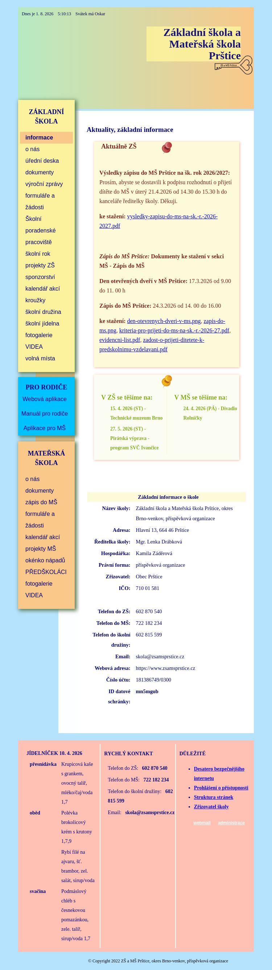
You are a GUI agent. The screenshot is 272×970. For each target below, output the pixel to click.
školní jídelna (42, 323)
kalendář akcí (42, 289)
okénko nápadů (45, 560)
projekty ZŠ (40, 265)
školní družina (43, 312)
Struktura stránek (214, 797)
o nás (32, 149)
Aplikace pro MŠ (45, 428)
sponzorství (40, 277)
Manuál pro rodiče (44, 414)
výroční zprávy (44, 184)
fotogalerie (39, 335)
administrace (231, 822)
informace (39, 137)
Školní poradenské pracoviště (40, 230)
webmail (202, 822)
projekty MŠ (40, 549)
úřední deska (42, 161)
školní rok (37, 254)
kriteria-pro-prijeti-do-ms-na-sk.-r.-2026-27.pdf (174, 330)
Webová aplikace (44, 399)
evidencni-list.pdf (119, 340)
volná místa (40, 358)
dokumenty (39, 172)
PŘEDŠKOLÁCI (46, 572)
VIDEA (34, 347)
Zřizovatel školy (211, 806)
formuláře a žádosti (40, 201)
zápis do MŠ (41, 502)
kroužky (35, 300)
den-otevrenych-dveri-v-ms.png (164, 321)
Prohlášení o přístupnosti (221, 788)
